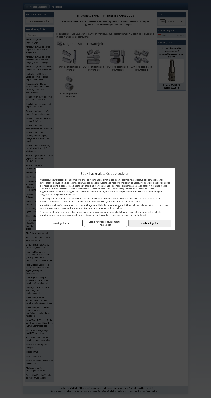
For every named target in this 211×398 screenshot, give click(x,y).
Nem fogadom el (61, 223)
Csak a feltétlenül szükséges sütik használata (105, 223)
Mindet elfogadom (149, 223)
